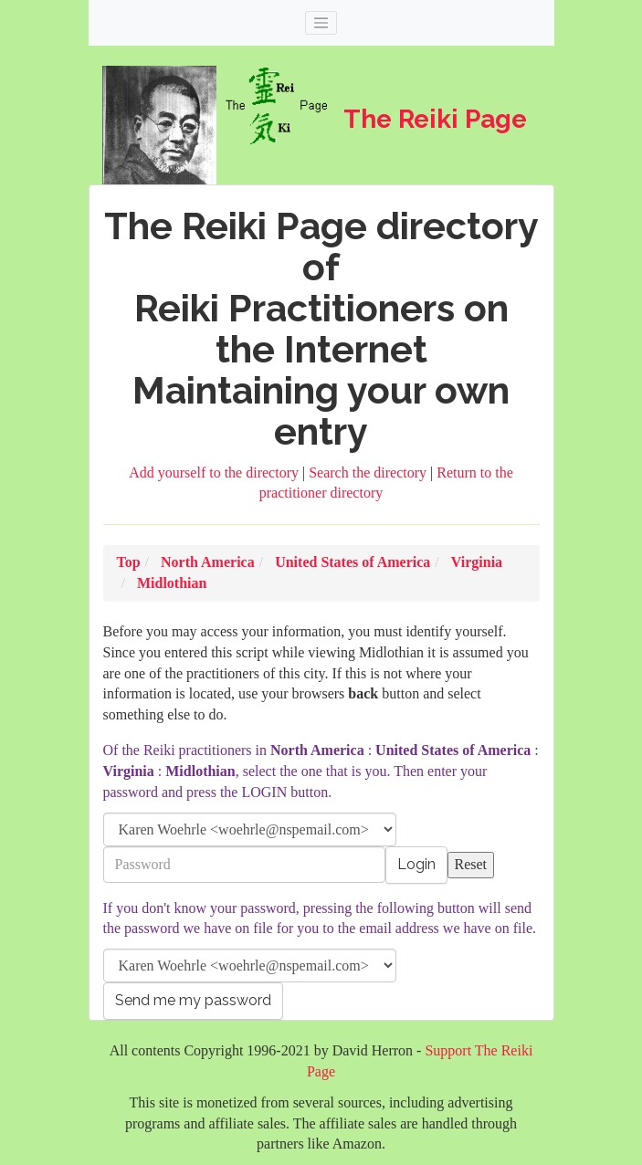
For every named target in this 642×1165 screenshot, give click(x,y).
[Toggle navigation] (321, 23)
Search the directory (369, 472)
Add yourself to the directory (215, 472)
